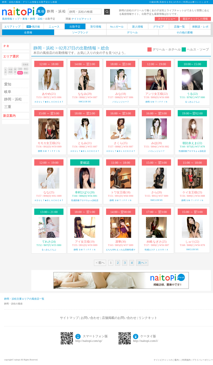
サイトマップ (69, 317)
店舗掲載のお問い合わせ (119, 317)
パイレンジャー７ (120, 102)
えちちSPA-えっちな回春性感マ (120, 249)
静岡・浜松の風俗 (13, 303)
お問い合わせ (90, 317)
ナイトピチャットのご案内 (166, 360)
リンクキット (147, 317)
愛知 (7, 84)
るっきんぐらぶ (192, 102)
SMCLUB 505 (85, 101)
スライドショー (166, 18)
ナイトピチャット (82, 18)
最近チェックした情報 (195, 18)
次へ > (142, 262)
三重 (7, 107)
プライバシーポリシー (202, 360)
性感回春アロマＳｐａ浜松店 (192, 151)
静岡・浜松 (13, 99)
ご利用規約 (185, 360)
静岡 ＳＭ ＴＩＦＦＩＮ (156, 102)
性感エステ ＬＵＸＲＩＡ (156, 249)
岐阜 (7, 92)
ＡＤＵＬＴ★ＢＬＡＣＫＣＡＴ (48, 102)
